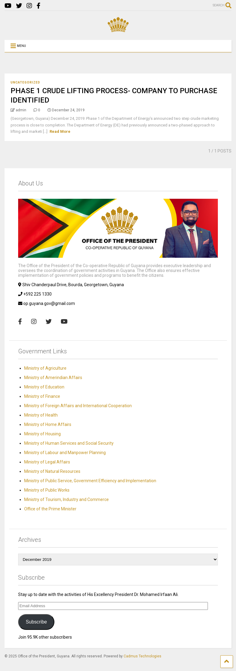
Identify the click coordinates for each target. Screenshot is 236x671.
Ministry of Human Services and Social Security (69, 443)
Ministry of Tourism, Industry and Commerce (66, 499)
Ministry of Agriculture (45, 368)
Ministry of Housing (42, 433)
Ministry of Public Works (47, 490)
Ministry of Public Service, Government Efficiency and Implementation (90, 480)
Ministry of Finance (42, 396)
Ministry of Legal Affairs (47, 462)
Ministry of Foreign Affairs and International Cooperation (78, 405)
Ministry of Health (41, 415)
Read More (60, 131)
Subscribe (36, 621)
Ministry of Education (44, 387)
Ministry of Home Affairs (47, 424)
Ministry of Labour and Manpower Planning (65, 452)
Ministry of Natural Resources (52, 471)
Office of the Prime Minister (50, 508)
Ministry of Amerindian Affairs (53, 377)
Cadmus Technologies (142, 656)
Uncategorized (25, 82)
